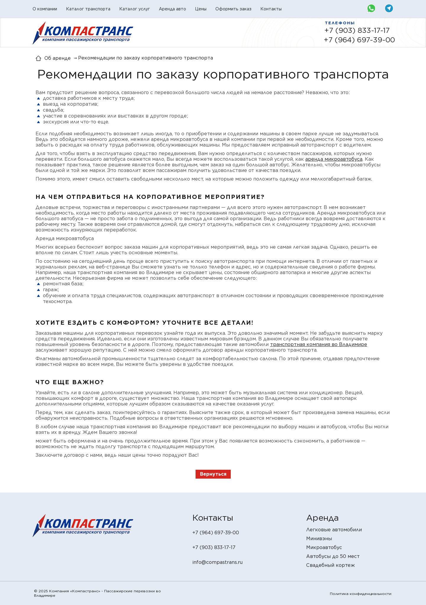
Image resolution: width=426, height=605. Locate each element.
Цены (200, 9)
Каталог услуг (134, 9)
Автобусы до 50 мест (333, 556)
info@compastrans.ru (217, 562)
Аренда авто (172, 9)
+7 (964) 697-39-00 (359, 40)
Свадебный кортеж (330, 565)
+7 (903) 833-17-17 (357, 30)
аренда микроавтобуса (333, 159)
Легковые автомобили (334, 529)
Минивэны (319, 538)
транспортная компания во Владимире (318, 344)
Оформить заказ (233, 9)
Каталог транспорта (88, 9)
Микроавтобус (324, 547)
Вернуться (213, 474)
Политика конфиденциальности (360, 593)
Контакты (271, 9)
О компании (45, 9)
